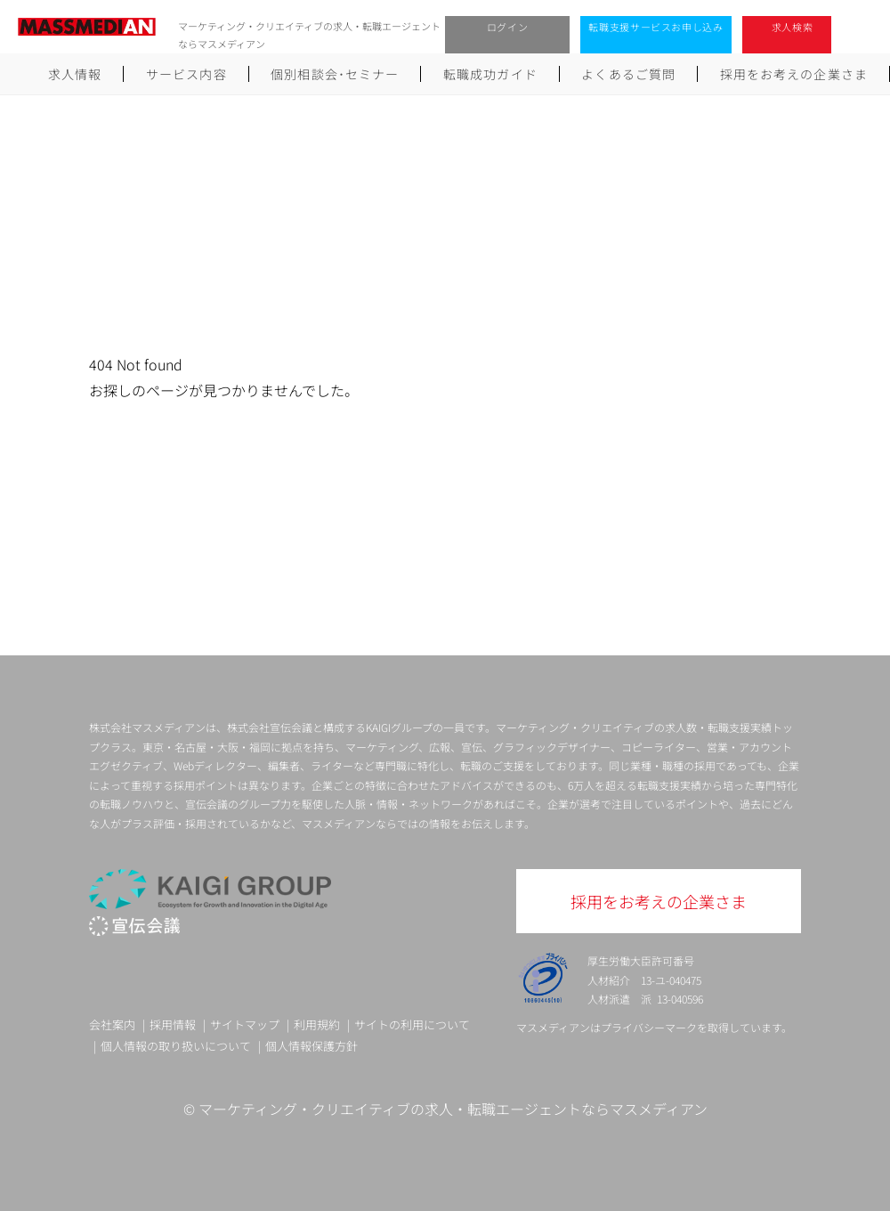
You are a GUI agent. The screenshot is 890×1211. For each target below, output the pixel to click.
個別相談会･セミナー (335, 74)
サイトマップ (244, 1024)
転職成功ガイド (490, 74)
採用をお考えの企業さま (794, 74)
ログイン (508, 27)
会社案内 (112, 1024)
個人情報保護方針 (311, 1045)
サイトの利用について (412, 1024)
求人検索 (792, 27)
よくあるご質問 (628, 74)
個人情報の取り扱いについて (176, 1045)
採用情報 (173, 1024)
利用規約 (317, 1024)
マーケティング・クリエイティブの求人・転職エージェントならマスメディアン (453, 1108)
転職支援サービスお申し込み (656, 27)
